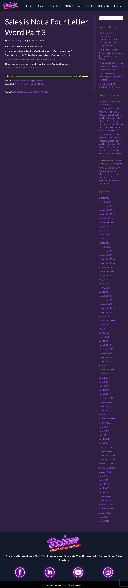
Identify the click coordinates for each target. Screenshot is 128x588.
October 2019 (106, 504)
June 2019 (104, 521)
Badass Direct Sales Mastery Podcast (31, 91)
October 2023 (106, 316)
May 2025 (104, 238)
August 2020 (105, 472)
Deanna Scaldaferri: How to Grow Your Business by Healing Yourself (111, 66)
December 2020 (107, 455)
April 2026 (104, 197)
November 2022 (107, 361)
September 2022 (107, 369)
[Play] (8, 76)
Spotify (34, 83)
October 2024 (106, 267)
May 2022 (104, 386)
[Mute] (80, 76)
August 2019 (105, 512)
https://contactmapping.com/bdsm (21, 67)
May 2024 (104, 287)
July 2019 (103, 517)
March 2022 (105, 394)
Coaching (54, 6)
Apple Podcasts (22, 83)
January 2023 (105, 353)
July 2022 (103, 377)
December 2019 (107, 500)
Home (29, 6)
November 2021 (107, 410)
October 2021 (106, 414)
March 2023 (105, 345)
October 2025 (106, 218)
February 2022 (106, 398)
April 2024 (104, 291)
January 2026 (105, 210)
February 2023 (106, 349)
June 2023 (104, 332)
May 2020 (104, 484)
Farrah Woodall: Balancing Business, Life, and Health (110, 76)
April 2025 (104, 242)
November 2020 (107, 459)
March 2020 (105, 492)
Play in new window (22, 80)
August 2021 (105, 422)
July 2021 (103, 427)
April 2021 (104, 439)
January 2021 (105, 451)
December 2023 (107, 308)
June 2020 (104, 480)
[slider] (44, 76)
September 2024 (107, 271)
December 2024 (107, 259)
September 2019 (107, 508)
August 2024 (105, 275)
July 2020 (103, 476)
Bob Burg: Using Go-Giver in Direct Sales (110, 153)
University (103, 6)
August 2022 (105, 373)
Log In (117, 6)
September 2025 (107, 222)
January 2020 (105, 496)
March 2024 (105, 296)
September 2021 (107, 418)
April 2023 (104, 341)
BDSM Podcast (73, 6)
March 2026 (105, 201)
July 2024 (103, 279)
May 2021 (104, 435)
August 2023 (105, 324)
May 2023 (104, 337)
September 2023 (107, 320)
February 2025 (106, 251)
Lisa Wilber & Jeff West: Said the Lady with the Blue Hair (111, 127)
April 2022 (104, 390)
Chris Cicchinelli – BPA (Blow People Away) (110, 180)
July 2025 (103, 230)
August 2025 (105, 226)
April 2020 (104, 488)
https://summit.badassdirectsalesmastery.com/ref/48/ (30, 59)
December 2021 (107, 406)
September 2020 (107, 467)
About (41, 6)
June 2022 (104, 382)
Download (38, 80)
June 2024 (104, 283)
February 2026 (106, 206)
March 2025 (105, 246)
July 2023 (103, 328)
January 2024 (105, 304)
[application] (47, 76)
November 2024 (107, 263)
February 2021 (106, 447)
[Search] (111, 18)
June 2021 (104, 431)
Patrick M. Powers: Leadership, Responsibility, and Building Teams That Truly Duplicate (108, 39)
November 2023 (107, 312)
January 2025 (105, 255)
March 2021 (105, 443)
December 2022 (107, 357)
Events (89, 6)
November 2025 (107, 214)
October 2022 (106, 365)
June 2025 (104, 234)
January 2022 (105, 402)
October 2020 (106, 463)
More (41, 83)
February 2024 (106, 300)
